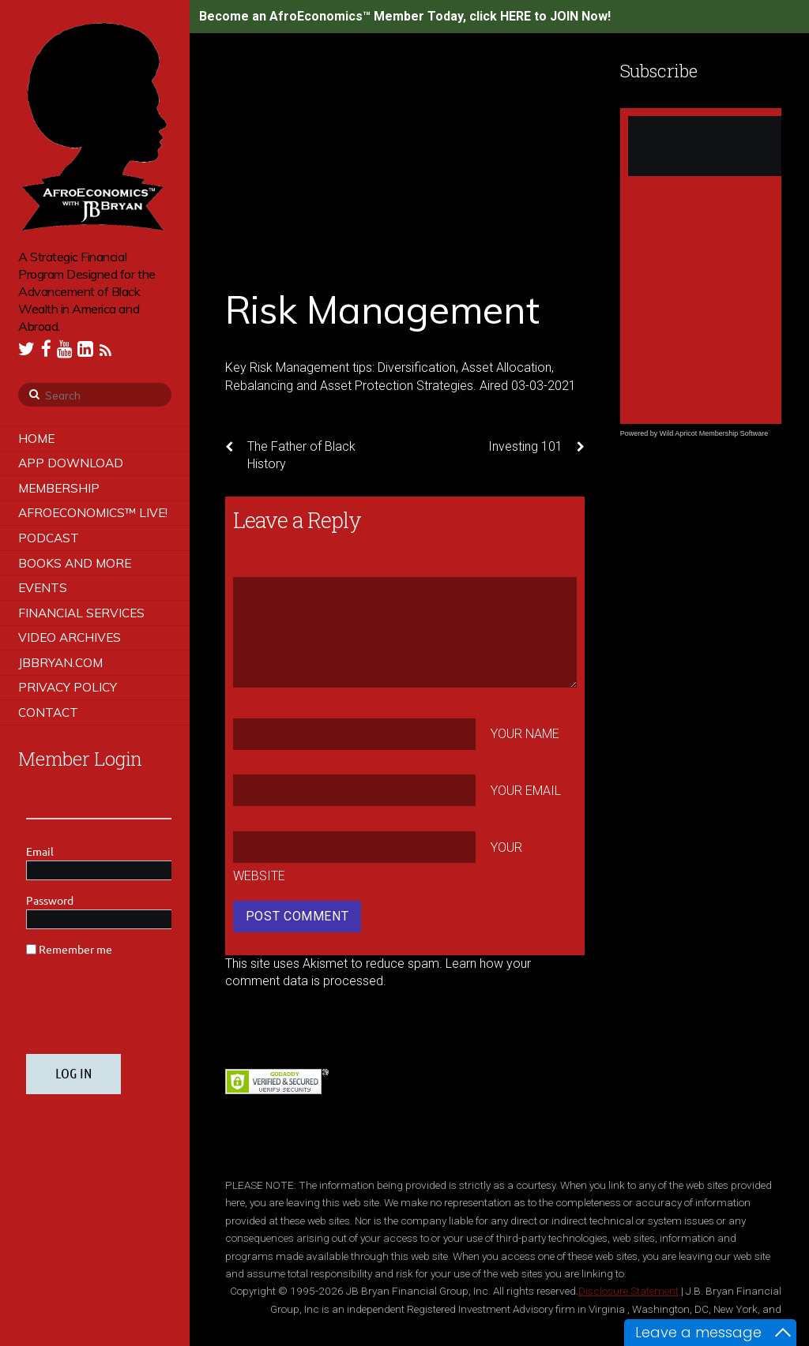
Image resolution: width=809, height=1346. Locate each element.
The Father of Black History (290, 454)
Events (42, 587)
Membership (59, 488)
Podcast (48, 538)
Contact (48, 712)
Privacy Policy (67, 687)
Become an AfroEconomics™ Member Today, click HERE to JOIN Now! (405, 16)
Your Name (525, 733)
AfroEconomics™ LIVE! (92, 512)
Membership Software (734, 433)
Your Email (526, 790)
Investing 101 (536, 447)
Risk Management (382, 309)
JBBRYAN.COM (60, 662)
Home (36, 438)
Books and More (74, 563)
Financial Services (81, 613)
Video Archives (69, 637)
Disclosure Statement (628, 1290)
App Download (70, 463)
